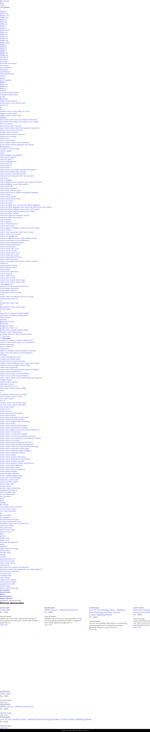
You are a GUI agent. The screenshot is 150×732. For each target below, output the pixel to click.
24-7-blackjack (6, 80)
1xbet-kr (3, 76)
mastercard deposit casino (10, 357)
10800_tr (3, 51)
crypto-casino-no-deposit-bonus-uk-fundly (17, 297)
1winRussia (4, 70)
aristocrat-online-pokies (9, 93)
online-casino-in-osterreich (10, 432)
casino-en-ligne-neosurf (9, 213)
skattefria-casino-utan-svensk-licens (14, 523)
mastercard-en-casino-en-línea (12, 361)
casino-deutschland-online (10, 199)
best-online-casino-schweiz (10, 126)
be (1, 107)
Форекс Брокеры (6, 596)
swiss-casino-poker (7, 561)
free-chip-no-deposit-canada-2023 (14, 313)
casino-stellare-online (8, 267)
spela (2, 544)
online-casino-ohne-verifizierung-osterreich (17, 444)
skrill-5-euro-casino (7, 530)
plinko (2, 501)
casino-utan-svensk (7, 278)
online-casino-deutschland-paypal (13, 426)
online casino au (6, 411)
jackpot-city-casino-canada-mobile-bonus (16, 340)
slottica (3, 536)
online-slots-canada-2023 (10, 478)
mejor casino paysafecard (10, 372)
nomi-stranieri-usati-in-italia (11, 397)
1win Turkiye (4, 66)
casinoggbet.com (6, 284)
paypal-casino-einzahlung (10, 488)
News (2, 390)
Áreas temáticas (97, 4)
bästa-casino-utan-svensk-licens (13, 103)
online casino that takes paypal (12, 419)
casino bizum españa (8, 157)
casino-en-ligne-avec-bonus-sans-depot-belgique (20, 205)
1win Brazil (4, 59)
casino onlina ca (6, 163)
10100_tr (3, 20)
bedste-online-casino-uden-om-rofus (15, 111)
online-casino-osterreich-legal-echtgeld (15, 451)
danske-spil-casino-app (9, 303)
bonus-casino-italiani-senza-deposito (14, 143)
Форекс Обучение (6, 598)
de (1, 305)
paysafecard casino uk (8, 490)
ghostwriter (4, 324)
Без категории (5, 590)
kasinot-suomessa (7, 344)
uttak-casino (5, 578)
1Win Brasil (4, 57)
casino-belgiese (6, 180)
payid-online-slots (7, 484)
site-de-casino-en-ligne (9, 519)
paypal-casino (5, 486)
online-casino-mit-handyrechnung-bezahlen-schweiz (20, 438)
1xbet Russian (5, 72)
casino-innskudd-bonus (9, 224)
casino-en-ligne (6, 203)
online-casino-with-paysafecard (12, 469)
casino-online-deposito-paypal (12, 242)
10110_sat (3, 22)
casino (2, 153)
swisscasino (4, 565)
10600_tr (3, 47)
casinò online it (5, 168)
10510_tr (3, 45)
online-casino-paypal (8, 455)
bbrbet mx (4, 105)
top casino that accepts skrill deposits (14, 567)
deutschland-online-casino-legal (12, 307)
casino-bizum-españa (8, 188)
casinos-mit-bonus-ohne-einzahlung (14, 286)
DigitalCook (75, 730)
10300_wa (4, 36)
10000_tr (3, 11)
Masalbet (3, 355)
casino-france (5, 220)
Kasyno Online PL (6, 347)
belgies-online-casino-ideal (10, 115)
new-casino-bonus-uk (8, 386)
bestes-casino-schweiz (9, 132)
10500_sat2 (4, 43)
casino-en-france (7, 201)
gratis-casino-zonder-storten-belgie (14, 330)
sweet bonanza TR (7, 559)
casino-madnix (5, 230)
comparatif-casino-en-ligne (11, 292)
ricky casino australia (8, 511)
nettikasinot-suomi (7, 384)
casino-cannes (5, 195)
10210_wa (3, 32)
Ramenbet (4, 505)
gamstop (3, 319)
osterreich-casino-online (9, 480)
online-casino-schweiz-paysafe (12, 461)
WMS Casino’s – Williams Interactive (61, 610)
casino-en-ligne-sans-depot (11, 217)
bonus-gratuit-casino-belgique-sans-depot (17, 145)
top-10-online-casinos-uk (9, 571)
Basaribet (4, 99)
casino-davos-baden (8, 197)
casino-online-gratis (7, 247)
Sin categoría (5, 517)
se (1, 513)
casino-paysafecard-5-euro (11, 257)
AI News (3, 91)
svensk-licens (5, 551)
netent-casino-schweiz (9, 382)
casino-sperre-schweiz (9, 265)
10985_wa (4, 55)
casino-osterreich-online (9, 255)
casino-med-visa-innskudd (10, 234)
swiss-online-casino (7, 563)
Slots (2, 534)
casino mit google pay (8, 161)
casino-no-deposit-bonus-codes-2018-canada (18, 238)
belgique (3, 118)
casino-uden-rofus (7, 276)
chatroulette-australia (8, 290)
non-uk (2, 401)
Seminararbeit (5, 515)
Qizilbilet (3, 503)
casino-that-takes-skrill (9, 272)
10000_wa (4, 13)
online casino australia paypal (11, 413)
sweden (3, 557)
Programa (121, 4)
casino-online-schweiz (8, 251)
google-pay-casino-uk (8, 328)
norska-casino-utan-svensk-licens (13, 403)
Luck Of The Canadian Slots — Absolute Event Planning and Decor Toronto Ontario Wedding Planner (107, 612)
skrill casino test (6, 528)
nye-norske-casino (7, 407)
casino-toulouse (6, 274)
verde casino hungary (8, 582)
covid (2, 295)
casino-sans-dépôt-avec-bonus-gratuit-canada (19, 261)
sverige (3, 555)
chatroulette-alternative (9, 288)
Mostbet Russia (6, 380)
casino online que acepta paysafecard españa (18, 170)
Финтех (2, 594)
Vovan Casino (5, 586)
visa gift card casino (7, 584)
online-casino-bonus (8, 424)
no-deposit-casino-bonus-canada (13, 394)
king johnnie (4, 349)
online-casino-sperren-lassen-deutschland (16, 463)
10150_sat (4, 24)
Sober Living (4, 538)
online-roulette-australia (9, 474)
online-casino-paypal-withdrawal (13, 457)
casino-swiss (5, 270)
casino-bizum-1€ (6, 186)
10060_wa (4, 18)
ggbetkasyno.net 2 (7, 322)
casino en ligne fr (6, 159)
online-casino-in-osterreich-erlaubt (13, 434)
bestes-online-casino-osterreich (12, 134)
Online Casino (5, 409)
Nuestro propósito (80, 4)
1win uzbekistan (6, 68)
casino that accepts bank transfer (13, 172)
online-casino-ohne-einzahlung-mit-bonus (16, 442)
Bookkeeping (5, 147)
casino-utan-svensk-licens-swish (12, 282)
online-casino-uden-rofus (10, 467)
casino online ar (6, 165)
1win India (3, 61)
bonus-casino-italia (7, 140)
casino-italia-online (7, 226)
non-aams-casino (7, 399)
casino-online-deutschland (10, 245)
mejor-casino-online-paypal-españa (14, 376)
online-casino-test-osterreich (11, 465)
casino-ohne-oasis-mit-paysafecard (14, 240)
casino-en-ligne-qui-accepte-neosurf (14, 215)
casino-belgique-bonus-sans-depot (14, 184)
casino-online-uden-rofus (10, 253)
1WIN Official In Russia (8, 63)
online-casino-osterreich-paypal (12, 453)
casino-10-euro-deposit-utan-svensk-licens (17, 176)
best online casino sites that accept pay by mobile (19, 122)
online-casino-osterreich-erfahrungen (14, 449)
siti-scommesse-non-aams (10, 521)
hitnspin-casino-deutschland (11, 332)
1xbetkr (2, 78)
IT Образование (5, 338)
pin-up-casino (5, 496)
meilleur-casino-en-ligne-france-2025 (15, 365)
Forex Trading (5, 309)
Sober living (4, 540)
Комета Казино (5, 592)
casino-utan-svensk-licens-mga (12, 280)
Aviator (2, 97)
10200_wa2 (4, 30)
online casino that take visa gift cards (14, 417)
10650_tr (3, 49)
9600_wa (4, 86)
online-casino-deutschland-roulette (14, 428)
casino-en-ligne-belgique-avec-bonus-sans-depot (20, 209)
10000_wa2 (4, 16)
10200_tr (3, 28)
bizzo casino (4, 138)
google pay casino (7, 326)
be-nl (2, 109)
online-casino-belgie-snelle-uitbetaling (15, 421)
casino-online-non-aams (9, 249)
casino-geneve (6, 222)
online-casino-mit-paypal (10, 440)
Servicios (110, 4)
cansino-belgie (5, 151)
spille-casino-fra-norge (9, 548)
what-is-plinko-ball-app (9, 588)
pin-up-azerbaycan (7, 494)
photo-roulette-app (7, 492)
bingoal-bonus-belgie (8, 136)
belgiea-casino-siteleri (8, 113)
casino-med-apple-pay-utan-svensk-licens (17, 232)
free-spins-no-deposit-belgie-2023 (14, 315)
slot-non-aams (6, 532)
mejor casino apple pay (9, 367)
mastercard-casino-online (10, 359)
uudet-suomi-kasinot (8, 580)
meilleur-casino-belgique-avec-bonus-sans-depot (19, 363)
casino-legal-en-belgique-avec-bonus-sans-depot (20, 228)
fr (0, 311)
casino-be (4, 178)
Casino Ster (5, 694)
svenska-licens (5, 553)
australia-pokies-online (9, 95)
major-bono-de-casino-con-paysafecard (16, 353)
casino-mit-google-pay (9, 236)
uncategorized (5, 576)
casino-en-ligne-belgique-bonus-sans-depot (17, 211)
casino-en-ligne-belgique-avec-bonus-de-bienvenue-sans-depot (26, 207)
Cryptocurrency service (9, 299)
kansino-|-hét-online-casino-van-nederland (17, 342)
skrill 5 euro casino (7, 526)
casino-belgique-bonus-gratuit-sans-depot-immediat (21, 182)
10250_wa (4, 34)
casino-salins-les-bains (9, 259)
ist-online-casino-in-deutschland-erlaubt (16, 334)
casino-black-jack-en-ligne (10, 190)
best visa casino (6, 124)
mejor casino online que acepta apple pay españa (19, 369)
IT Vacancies (5, 336)
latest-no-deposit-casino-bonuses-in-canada (18, 351)
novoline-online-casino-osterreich (13, 405)
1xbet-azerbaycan (7, 74)
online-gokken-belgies (8, 471)
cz (1, 301)
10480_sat (4, 41)
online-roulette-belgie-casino (11, 476)
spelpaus (3, 546)
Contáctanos (133, 4)
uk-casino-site (5, 573)
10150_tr (3, 26)
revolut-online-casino (8, 509)
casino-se (4, 263)
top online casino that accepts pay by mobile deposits (20, 569)
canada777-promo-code (9, 149)
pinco (2, 499)
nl (0, 392)
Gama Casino (5, 317)
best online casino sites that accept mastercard (18, 120)
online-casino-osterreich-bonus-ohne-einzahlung (19, 446)
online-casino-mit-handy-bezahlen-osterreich (18, 436)
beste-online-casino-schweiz (11, 130)
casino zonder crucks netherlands (13, 174)
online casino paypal (8, 415)
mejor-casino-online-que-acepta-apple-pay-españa (21, 378)
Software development (9, 542)
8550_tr (3, 82)
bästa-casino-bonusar (9, 101)
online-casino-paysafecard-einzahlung (15, 459)
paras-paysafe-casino (9, 482)
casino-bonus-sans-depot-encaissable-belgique (19, 193)
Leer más (48, 625)
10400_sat (4, 38)
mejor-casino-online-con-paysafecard (15, 374)
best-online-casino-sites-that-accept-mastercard (19, 128)
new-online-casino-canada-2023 (13, 388)
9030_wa (3, 84)
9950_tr (3, 88)
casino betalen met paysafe (11, 155)
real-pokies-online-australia (11, 507)
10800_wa (4, 53)
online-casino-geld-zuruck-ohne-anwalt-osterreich (19, 430)
